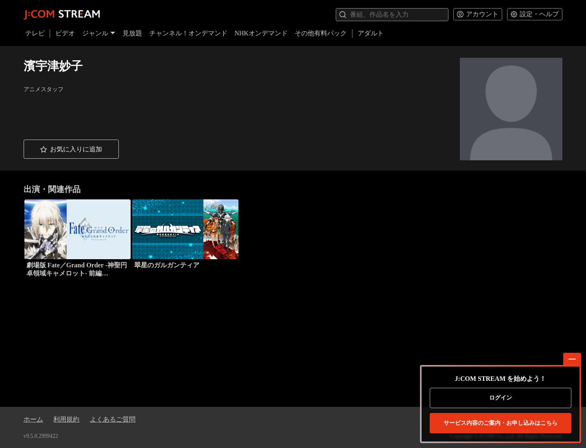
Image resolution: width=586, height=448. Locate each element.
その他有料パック (321, 33)
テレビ (35, 33)
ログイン (500, 398)
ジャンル (99, 33)
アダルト (371, 33)
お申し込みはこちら (501, 423)
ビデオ (65, 33)
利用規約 (66, 419)
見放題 (132, 33)
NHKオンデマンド (261, 33)
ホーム (33, 419)
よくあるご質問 (113, 419)
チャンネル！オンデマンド (188, 33)
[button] (71, 149)
